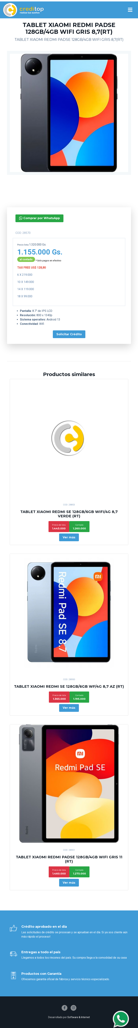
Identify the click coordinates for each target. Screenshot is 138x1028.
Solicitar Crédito (63, 334)
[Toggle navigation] (130, 9)
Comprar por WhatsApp (34, 218)
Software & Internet (78, 1017)
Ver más (69, 537)
